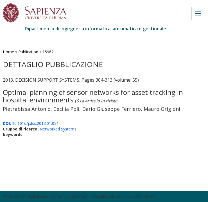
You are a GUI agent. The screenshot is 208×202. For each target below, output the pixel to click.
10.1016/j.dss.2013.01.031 (31, 123)
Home (8, 51)
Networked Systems (58, 129)
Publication (28, 51)
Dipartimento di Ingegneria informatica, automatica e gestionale (95, 29)
